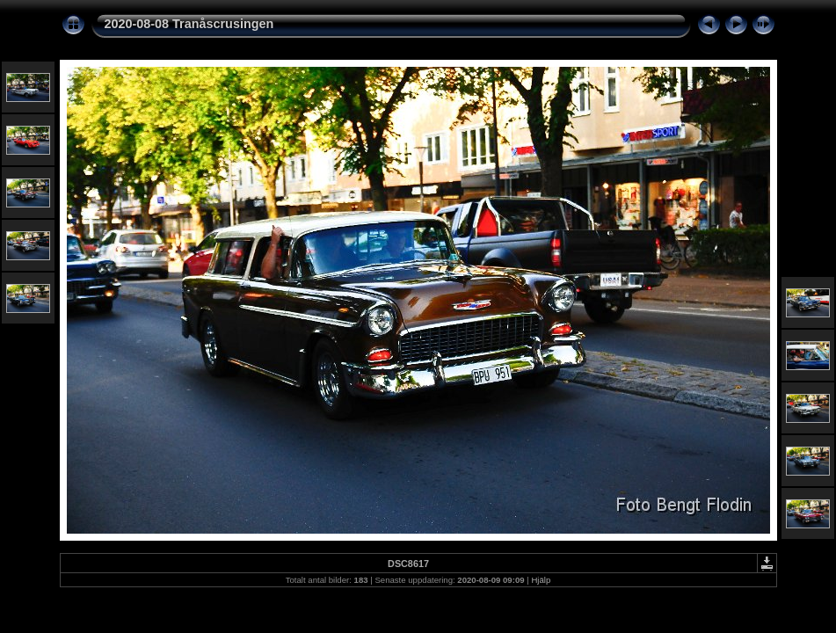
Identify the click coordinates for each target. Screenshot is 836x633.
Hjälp (540, 580)
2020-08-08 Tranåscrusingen (189, 24)
